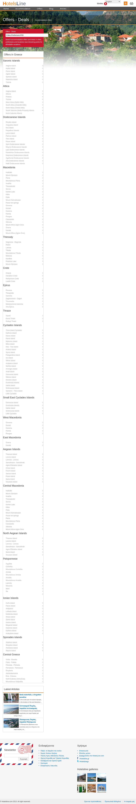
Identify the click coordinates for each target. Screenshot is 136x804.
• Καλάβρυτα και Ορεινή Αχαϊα (50, 761)
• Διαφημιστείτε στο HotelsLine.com (90, 756)
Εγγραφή (23, 759)
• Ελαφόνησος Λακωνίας (48, 766)
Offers (39, 8)
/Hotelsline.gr (84, 758)
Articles (63, 8)
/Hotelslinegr (84, 761)
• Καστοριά (43, 763)
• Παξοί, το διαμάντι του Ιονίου (50, 751)
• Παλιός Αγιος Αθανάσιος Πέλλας (51, 756)
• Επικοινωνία (82, 751)
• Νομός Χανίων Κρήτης (48, 753)
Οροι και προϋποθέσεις (92, 801)
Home (6, 8)
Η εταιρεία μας (129, 801)
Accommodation (22, 8)
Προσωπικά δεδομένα (113, 801)
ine (14, 3)
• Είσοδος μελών (83, 753)
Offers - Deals (11, 31)
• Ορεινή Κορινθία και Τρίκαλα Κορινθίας (54, 758)
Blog (51, 8)
